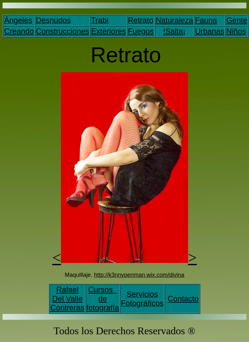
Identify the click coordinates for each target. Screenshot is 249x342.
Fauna (206, 20)
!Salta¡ (174, 31)
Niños (236, 31)
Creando (19, 31)
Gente (236, 20)
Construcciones (62, 31)
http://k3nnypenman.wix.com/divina (139, 275)
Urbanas (209, 31)
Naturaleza (174, 20)
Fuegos (141, 31)
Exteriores (108, 31)
